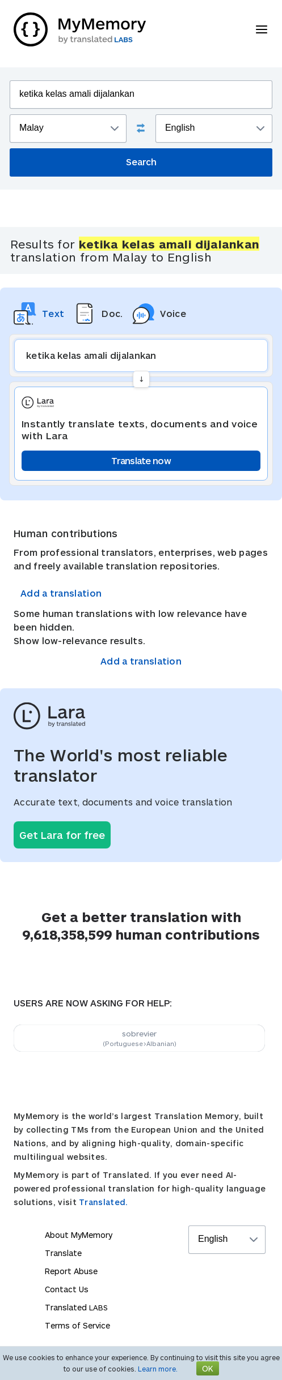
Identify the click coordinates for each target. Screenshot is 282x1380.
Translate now (141, 460)
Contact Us (67, 1289)
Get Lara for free (62, 835)
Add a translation (61, 593)
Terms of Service (77, 1325)
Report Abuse (71, 1271)
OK (207, 1368)
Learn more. (158, 1369)
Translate (63, 1253)
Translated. (103, 1202)
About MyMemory (78, 1235)
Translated (76, 1307)
